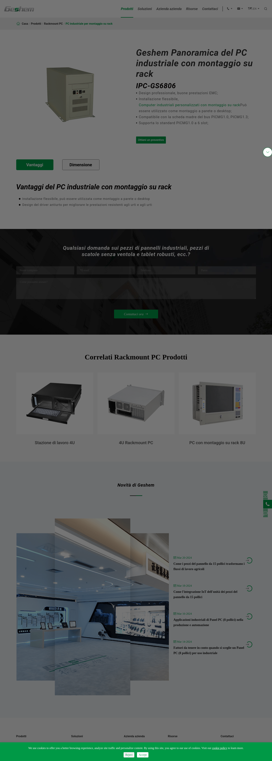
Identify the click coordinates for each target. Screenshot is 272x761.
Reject (129, 754)
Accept (143, 754)
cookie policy (219, 748)
